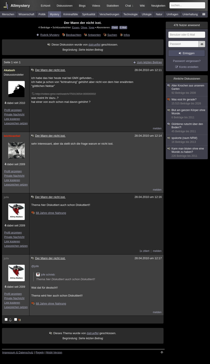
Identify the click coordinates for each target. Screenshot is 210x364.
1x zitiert (144, 251)
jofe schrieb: (45, 274)
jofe (6, 197)
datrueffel (94, 44)
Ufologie (147, 14)
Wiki (142, 5)
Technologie (130, 14)
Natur (159, 14)
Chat (129, 5)
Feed (114, 27)
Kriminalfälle (71, 14)
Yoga (91, 27)
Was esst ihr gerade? (187, 101)
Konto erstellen (188, 67)
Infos (127, 34)
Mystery (54, 14)
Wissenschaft (26, 14)
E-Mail (123, 27)
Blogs (82, 5)
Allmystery (20, 6)
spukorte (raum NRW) (187, 140)
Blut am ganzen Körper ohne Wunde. (187, 114)
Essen (75, 27)
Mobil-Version (54, 352)
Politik (42, 14)
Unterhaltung (190, 14)
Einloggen (189, 53)
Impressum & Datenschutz (17, 352)
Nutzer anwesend (187, 25)
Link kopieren (12, 119)
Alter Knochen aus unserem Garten (187, 89)
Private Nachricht (14, 114)
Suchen (112, 34)
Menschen (8, 14)
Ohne (84, 27)
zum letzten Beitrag (149, 62)
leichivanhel (12, 136)
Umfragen (172, 14)
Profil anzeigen (13, 110)
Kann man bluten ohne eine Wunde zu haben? (187, 152)
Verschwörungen (109, 14)
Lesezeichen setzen (16, 123)
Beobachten (73, 34)
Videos (96, 5)
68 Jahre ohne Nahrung (49, 213)
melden (157, 128)
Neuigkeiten (158, 5)
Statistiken (113, 5)
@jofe (35, 266)
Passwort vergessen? (186, 61)
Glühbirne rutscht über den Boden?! (187, 128)
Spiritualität (88, 14)
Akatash (9, 70)
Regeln (40, 352)
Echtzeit (45, 5)
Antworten (94, 34)
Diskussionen (64, 5)
